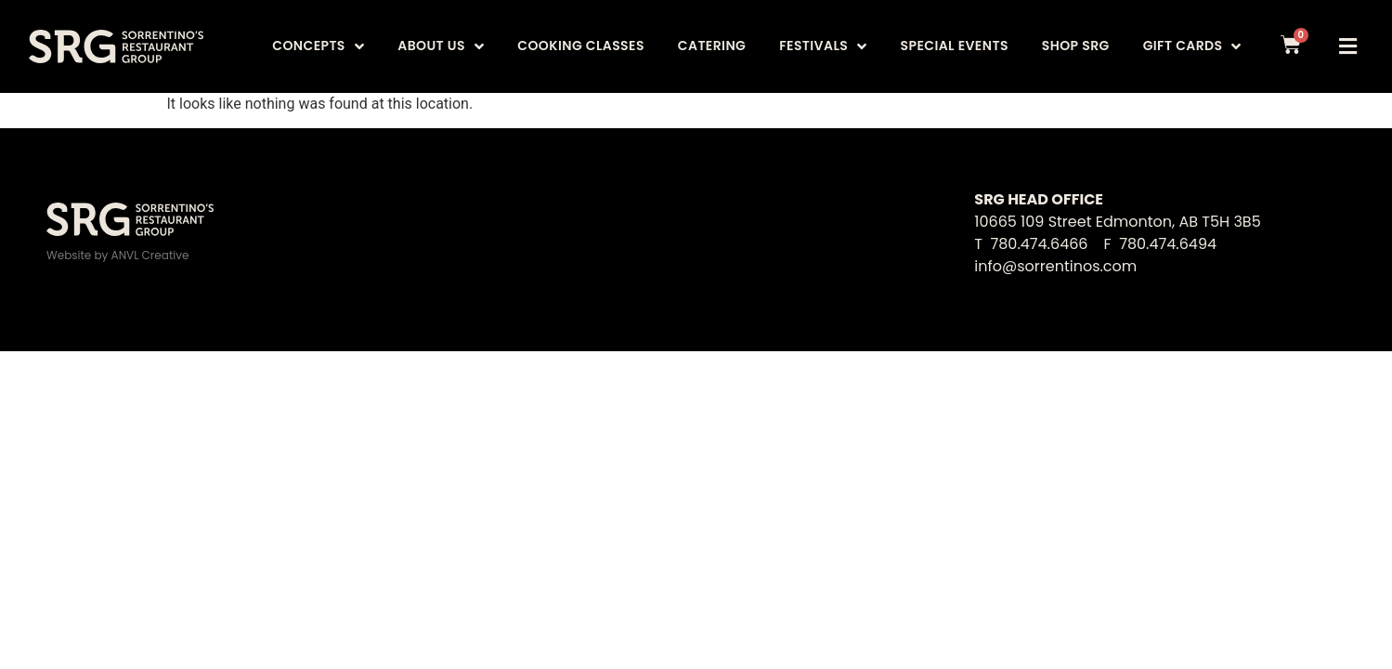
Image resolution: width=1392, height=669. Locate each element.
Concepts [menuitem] (318, 45)
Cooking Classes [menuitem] (580, 45)
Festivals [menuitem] (822, 45)
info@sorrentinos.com (1055, 266)
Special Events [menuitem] (954, 45)
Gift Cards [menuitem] (1192, 45)
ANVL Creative (150, 255)
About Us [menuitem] (440, 45)
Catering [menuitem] (712, 45)
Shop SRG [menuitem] (1076, 45)
